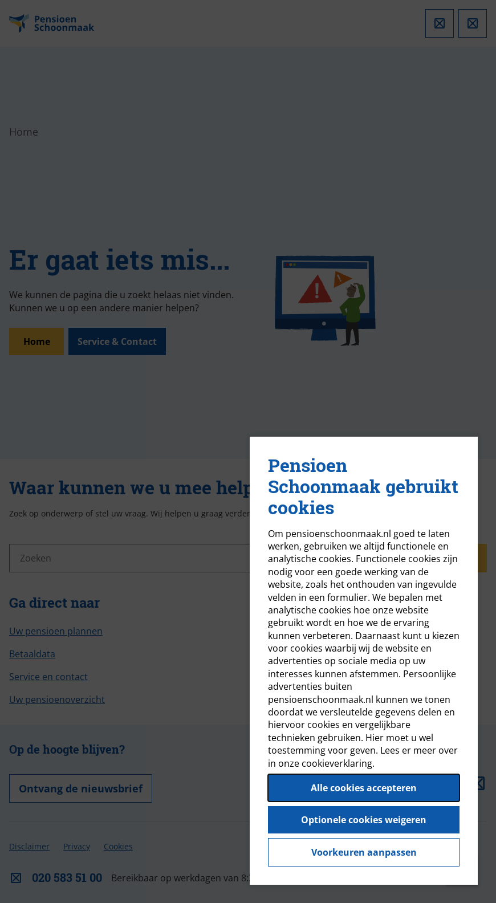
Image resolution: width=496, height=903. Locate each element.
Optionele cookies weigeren (363, 819)
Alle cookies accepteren (364, 788)
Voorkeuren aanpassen (364, 852)
